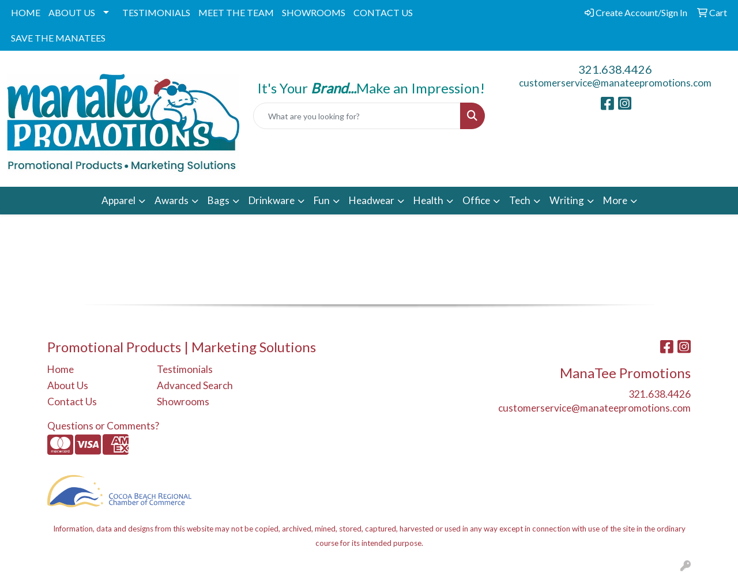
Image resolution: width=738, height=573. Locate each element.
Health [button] (428, 200)
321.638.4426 (615, 69)
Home (60, 369)
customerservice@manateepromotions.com (615, 83)
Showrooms (183, 401)
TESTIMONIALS (156, 12)
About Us (67, 385)
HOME (25, 12)
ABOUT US (71, 12)
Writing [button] (566, 200)
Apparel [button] (118, 200)
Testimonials (185, 369)
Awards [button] (172, 200)
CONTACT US (383, 12)
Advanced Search (195, 385)
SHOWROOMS (313, 12)
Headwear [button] (371, 200)
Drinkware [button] (271, 200)
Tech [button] (519, 200)
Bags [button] (218, 200)
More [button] (615, 200)
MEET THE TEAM (236, 12)
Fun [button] (322, 200)
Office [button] (476, 200)
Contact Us (72, 401)
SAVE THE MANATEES (58, 37)
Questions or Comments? (103, 426)
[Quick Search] (357, 116)
